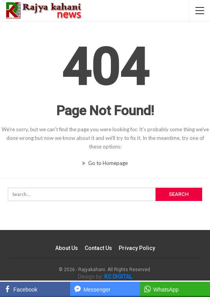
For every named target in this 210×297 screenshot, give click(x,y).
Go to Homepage (105, 163)
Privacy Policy (137, 248)
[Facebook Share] (35, 289)
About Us (66, 248)
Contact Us (98, 248)
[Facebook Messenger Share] (105, 289)
